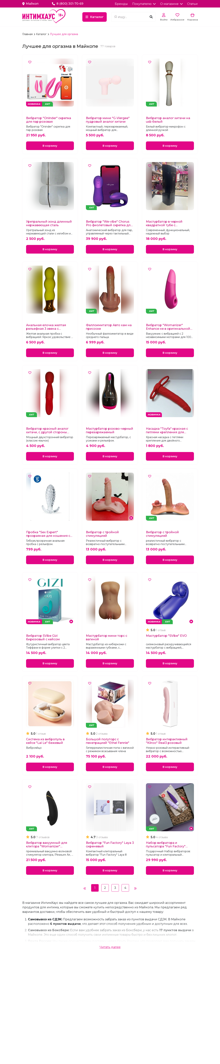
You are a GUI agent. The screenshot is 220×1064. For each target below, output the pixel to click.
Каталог (97, 17)
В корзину (50, 146)
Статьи (192, 4)
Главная (27, 34)
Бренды (121, 4)
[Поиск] (151, 17)
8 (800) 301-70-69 (67, 3)
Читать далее (110, 956)
